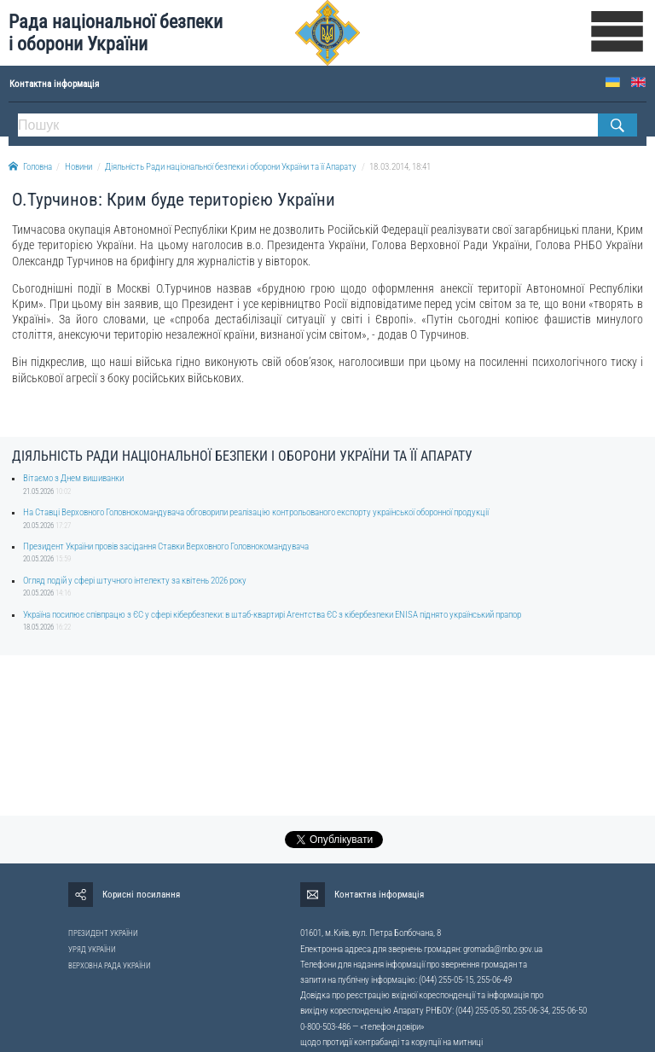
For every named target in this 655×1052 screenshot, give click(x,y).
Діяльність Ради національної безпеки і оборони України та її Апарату (230, 166)
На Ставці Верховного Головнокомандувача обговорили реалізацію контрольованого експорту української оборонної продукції (256, 512)
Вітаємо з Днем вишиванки (73, 478)
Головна (30, 166)
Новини (78, 166)
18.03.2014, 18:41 (400, 166)
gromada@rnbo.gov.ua (502, 949)
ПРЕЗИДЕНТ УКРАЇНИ (103, 933)
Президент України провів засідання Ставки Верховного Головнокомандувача (166, 546)
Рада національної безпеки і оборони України (116, 32)
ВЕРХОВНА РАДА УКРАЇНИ (109, 966)
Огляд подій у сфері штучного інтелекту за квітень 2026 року (134, 580)
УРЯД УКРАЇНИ (92, 949)
